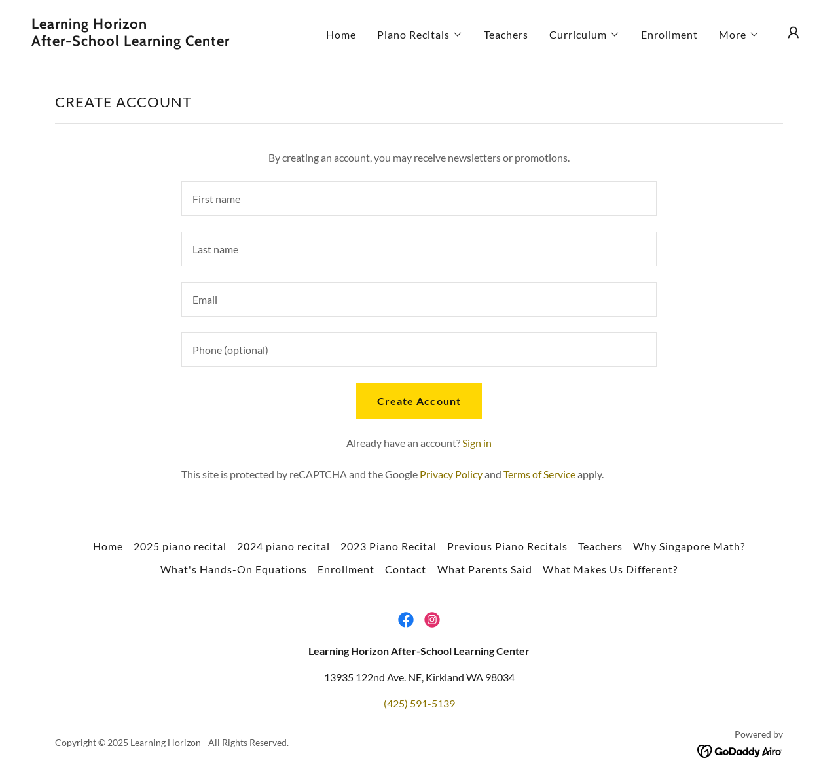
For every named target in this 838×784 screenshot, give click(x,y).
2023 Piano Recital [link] (388, 546)
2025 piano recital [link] (180, 546)
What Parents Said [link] (484, 569)
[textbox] (418, 198)
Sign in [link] (477, 443)
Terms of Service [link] (539, 474)
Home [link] (341, 34)
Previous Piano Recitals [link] (507, 546)
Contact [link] (405, 569)
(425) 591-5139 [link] (419, 703)
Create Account (418, 401)
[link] (140, 41)
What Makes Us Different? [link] (610, 569)
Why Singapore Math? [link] (689, 546)
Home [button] (108, 546)
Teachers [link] (506, 34)
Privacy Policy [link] (451, 474)
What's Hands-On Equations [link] (233, 569)
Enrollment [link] (669, 34)
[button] (420, 35)
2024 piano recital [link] (283, 546)
